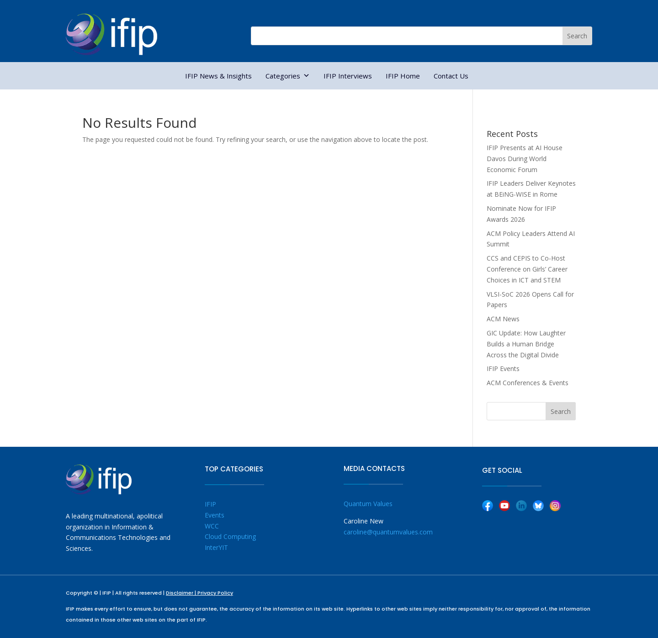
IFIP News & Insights (218, 75)
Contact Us (451, 75)
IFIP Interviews (348, 75)
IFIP (210, 504)
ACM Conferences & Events (527, 382)
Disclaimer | (181, 592)
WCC (212, 526)
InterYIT (216, 547)
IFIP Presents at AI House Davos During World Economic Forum (524, 158)
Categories (287, 75)
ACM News (503, 318)
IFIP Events (503, 368)
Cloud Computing (230, 536)
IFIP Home (403, 75)
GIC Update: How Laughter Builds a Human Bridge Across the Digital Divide (526, 344)
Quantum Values (368, 503)
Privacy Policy (215, 592)
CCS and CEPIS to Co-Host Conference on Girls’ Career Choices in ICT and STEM (527, 269)
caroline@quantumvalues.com (388, 532)
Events (214, 515)
